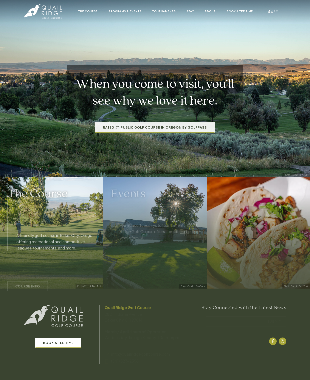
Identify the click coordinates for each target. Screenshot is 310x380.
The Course (88, 11)
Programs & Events (124, 11)
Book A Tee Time (239, 11)
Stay (190, 11)
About (210, 11)
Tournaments (164, 11)
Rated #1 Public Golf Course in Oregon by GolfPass (155, 136)
